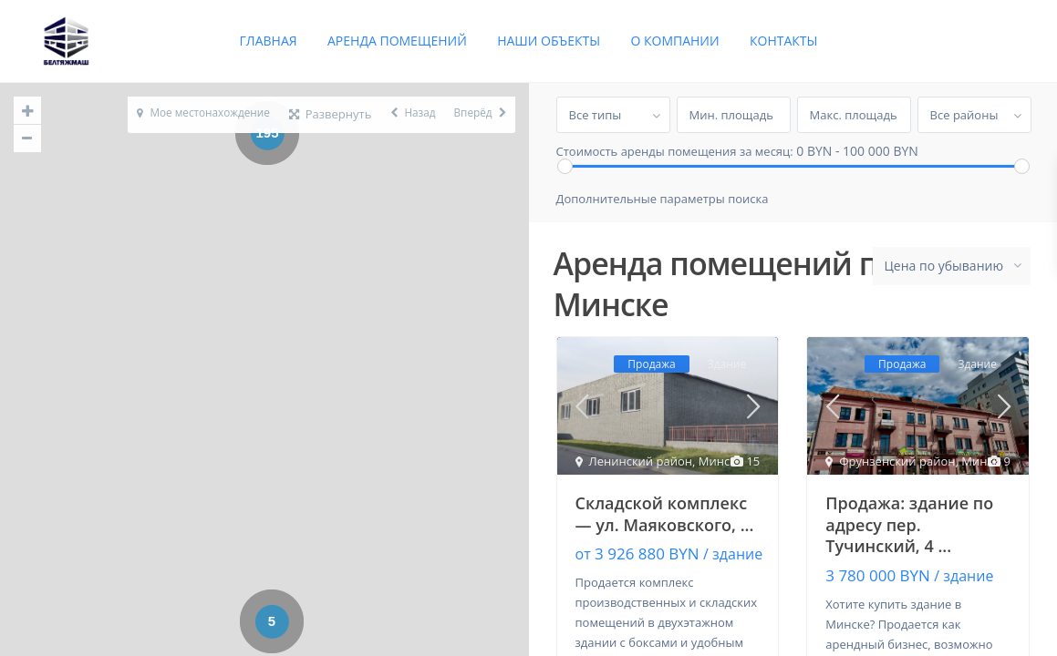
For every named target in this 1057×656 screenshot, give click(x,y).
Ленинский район (641, 462)
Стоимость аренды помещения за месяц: (674, 152)
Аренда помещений (397, 40)
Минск (717, 462)
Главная (268, 40)
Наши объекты (548, 40)
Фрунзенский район (897, 462)
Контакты (783, 40)
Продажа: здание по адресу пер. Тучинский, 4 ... (909, 525)
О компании (674, 40)
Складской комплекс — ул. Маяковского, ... (664, 514)
